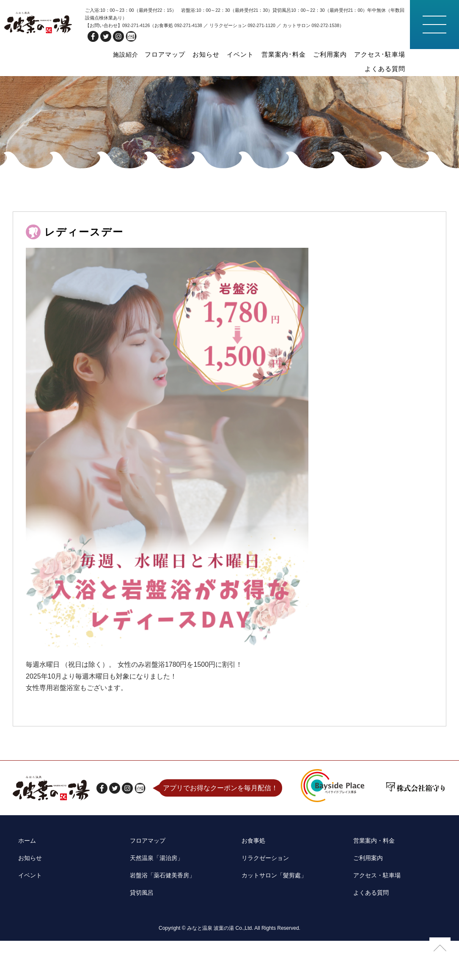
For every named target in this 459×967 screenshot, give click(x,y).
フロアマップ (147, 54)
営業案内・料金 (371, 881)
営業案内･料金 (253, 54)
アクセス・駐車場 (374, 908)
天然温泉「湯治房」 (154, 895)
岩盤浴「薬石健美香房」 (161, 908)
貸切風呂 (137, 921)
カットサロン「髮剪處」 (273, 908)
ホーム (23, 881)
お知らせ (184, 54)
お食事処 (249, 881)
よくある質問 (387, 54)
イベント (214, 54)
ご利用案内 (295, 54)
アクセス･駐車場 (339, 54)
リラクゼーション (263, 895)
